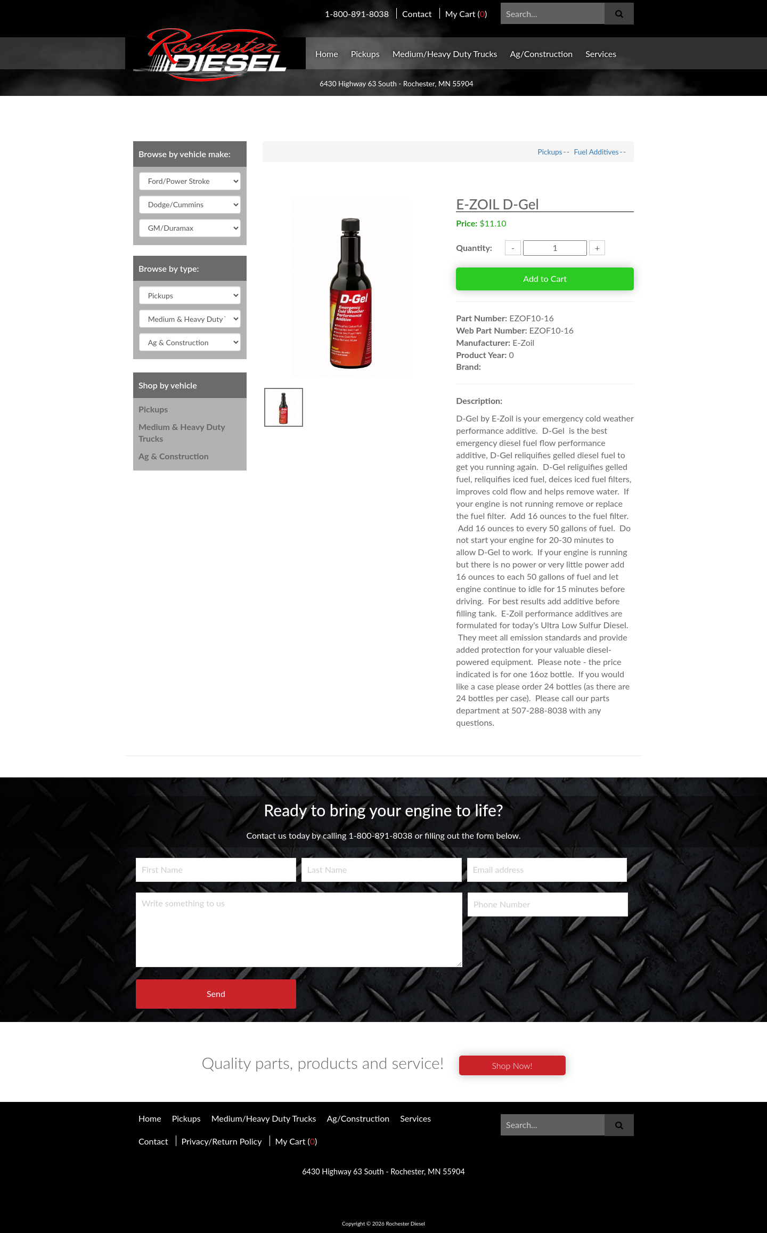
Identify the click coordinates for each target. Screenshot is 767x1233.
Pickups (365, 53)
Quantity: (474, 247)
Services (600, 53)
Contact (416, 14)
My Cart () (466, 14)
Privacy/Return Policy (222, 1141)
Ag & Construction (173, 456)
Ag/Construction (541, 53)
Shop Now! (512, 1065)
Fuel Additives (596, 152)
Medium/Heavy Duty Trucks (445, 53)
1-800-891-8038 (357, 14)
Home (326, 53)
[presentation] (549, 948)
